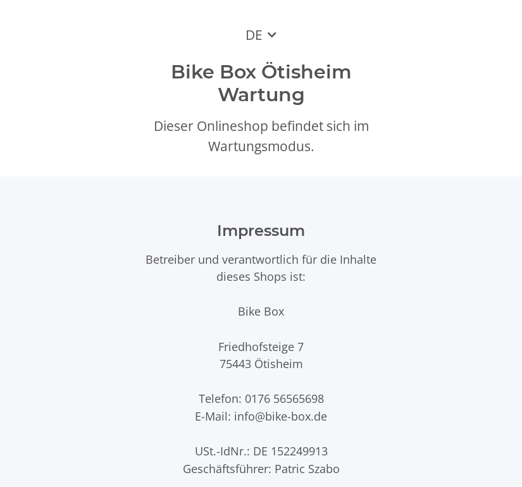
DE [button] (254, 35)
